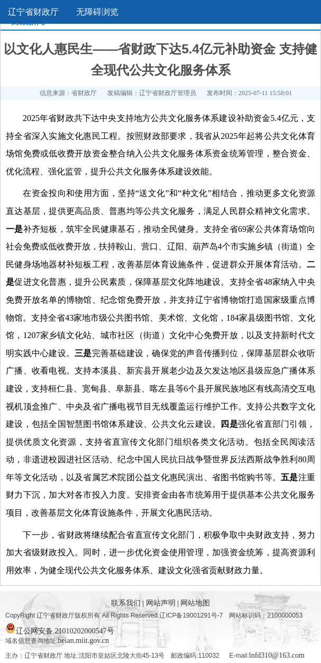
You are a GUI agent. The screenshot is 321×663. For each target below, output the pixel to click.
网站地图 (195, 603)
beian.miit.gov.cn (83, 641)
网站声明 (162, 603)
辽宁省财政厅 (33, 11)
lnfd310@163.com (277, 655)
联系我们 (127, 603)
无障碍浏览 (97, 11)
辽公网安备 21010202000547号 (59, 628)
